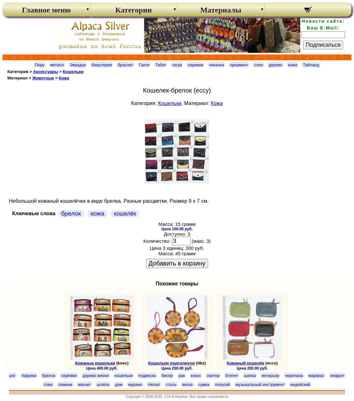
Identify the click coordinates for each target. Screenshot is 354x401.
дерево (275, 64)
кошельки (124, 375)
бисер (167, 375)
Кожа (64, 78)
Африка (28, 375)
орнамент (239, 64)
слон (258, 64)
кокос (196, 375)
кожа (292, 64)
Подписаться (323, 45)
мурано (135, 384)
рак (182, 375)
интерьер (270, 375)
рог (13, 375)
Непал (154, 384)
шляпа (103, 384)
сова (48, 384)
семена (65, 384)
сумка (203, 384)
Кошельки (73, 71)
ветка (187, 384)
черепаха (293, 375)
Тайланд (311, 64)
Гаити (144, 64)
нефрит (337, 375)
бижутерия (102, 64)
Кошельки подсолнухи (171, 363)
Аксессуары (45, 71)
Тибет (160, 64)
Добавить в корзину (177, 263)
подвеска (147, 375)
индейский (300, 384)
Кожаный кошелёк (245, 363)
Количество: (157, 241)
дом (118, 384)
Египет (231, 375)
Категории (133, 10)
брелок (71, 213)
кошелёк (125, 213)
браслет (125, 64)
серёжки (69, 375)
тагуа (177, 64)
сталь (171, 384)
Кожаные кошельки (95, 363)
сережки (195, 64)
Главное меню (46, 10)
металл (57, 64)
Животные (43, 78)
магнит (84, 384)
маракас (317, 375)
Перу (39, 64)
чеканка (216, 64)
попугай (222, 384)
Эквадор (78, 64)
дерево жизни (96, 375)
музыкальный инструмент (260, 384)
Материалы (220, 10)
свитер (213, 375)
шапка (250, 375)
